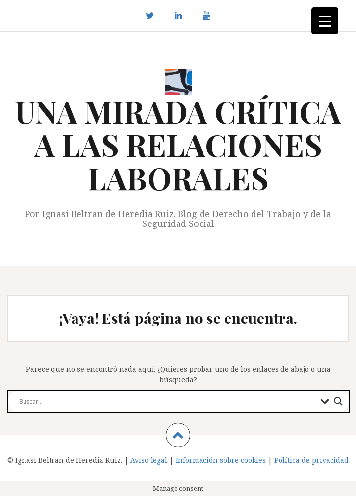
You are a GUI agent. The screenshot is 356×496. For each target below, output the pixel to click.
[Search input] (167, 401)
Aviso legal (148, 460)
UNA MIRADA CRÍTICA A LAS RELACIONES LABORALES (178, 144)
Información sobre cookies (221, 460)
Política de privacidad (311, 460)
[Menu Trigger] (324, 20)
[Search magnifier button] (338, 401)
